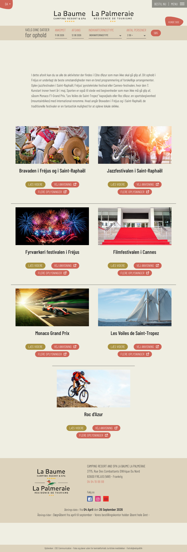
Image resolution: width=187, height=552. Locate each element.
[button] (178, 4)
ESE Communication (63, 548)
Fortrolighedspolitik (134, 548)
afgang (76, 30)
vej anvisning (63, 184)
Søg (156, 33)
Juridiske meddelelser (116, 548)
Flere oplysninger (50, 192)
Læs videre (35, 184)
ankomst (60, 30)
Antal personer (136, 30)
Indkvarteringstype (101, 30)
